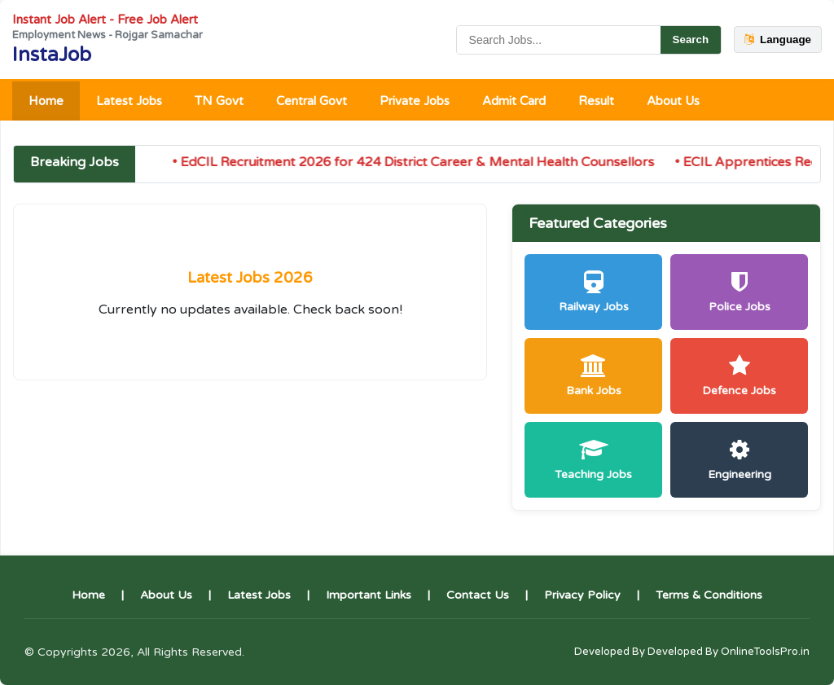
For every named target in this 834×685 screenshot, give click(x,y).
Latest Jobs (129, 101)
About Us (673, 101)
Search (691, 39)
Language (777, 39)
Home (46, 101)
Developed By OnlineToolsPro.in (728, 651)
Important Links (368, 595)
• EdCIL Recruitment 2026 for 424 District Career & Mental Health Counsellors (418, 162)
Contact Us (477, 595)
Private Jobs (415, 101)
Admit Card (514, 101)
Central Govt (311, 101)
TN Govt (219, 101)
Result (596, 101)
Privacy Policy (582, 595)
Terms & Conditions (709, 595)
